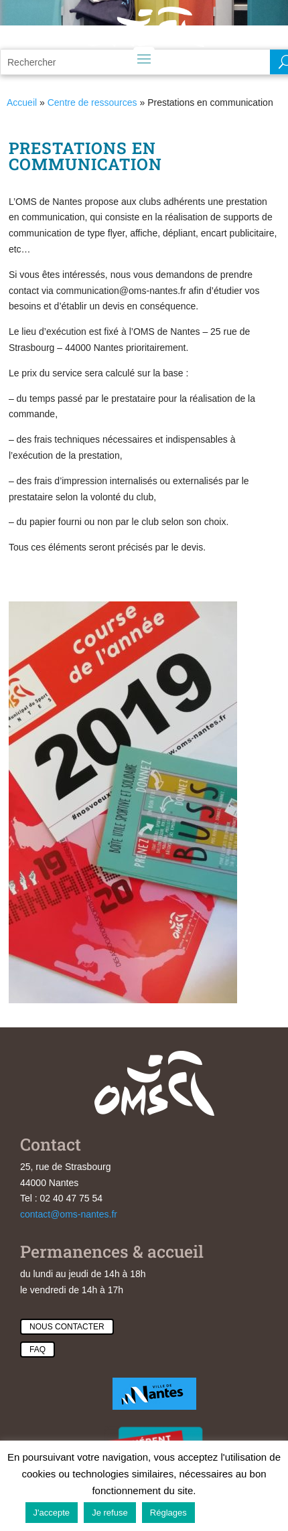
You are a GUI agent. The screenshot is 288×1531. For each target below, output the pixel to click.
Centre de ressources (92, 102)
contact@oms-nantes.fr (68, 1214)
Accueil (22, 102)
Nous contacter (66, 1326)
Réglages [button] (168, 1513)
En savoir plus (232, 1512)
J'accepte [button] (51, 1513)
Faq (37, 1349)
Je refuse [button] (109, 1513)
